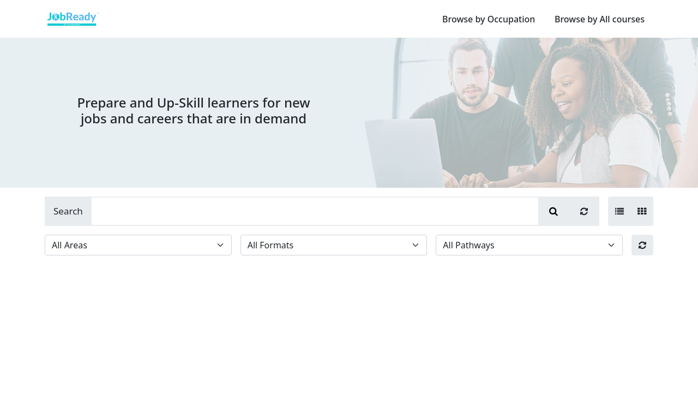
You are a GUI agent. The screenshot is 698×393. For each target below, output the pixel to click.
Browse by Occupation (488, 19)
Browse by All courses (600, 19)
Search (68, 211)
